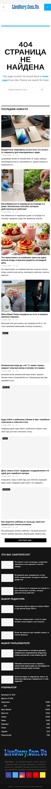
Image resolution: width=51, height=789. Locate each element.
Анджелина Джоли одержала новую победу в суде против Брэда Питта (32, 607)
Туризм (4, 731)
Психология (6, 735)
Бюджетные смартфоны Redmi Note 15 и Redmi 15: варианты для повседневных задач (24, 151)
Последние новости (14, 109)
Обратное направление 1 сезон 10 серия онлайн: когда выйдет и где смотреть (30, 620)
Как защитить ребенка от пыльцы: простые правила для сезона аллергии (23, 523)
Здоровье (6, 489)
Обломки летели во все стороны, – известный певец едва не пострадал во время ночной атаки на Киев (32, 666)
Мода (3, 720)
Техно (5, 117)
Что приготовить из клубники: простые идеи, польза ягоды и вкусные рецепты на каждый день (23, 260)
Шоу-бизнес (7, 282)
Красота (4, 713)
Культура (6, 387)
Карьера (4, 724)
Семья (5, 438)
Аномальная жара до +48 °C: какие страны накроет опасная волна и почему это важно (23, 366)
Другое (5, 171)
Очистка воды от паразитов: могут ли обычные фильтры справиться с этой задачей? (31, 679)
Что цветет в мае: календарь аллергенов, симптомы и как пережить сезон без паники (31, 564)
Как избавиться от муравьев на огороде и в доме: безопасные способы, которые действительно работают (23, 206)
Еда (4, 225)
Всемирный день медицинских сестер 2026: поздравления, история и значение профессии (31, 577)
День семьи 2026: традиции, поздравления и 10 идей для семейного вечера (25, 471)
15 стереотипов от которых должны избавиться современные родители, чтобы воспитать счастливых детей (31, 652)
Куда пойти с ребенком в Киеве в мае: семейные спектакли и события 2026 (25, 420)
